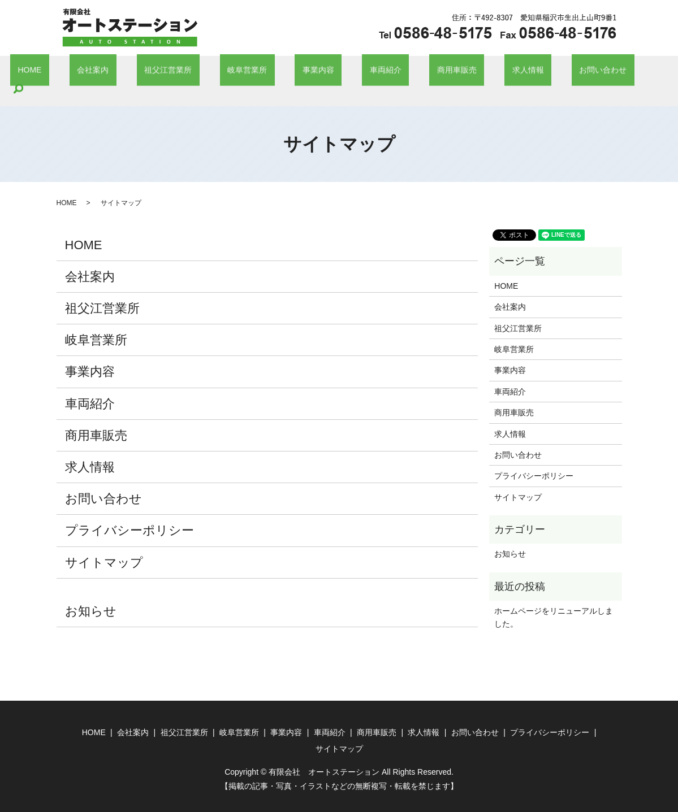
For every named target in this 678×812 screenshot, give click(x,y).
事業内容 (316, 72)
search (592, 72)
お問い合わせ (540, 72)
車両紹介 (368, 72)
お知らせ (90, 594)
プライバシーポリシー (129, 513)
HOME (89, 72)
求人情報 (480, 72)
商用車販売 (424, 72)
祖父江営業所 (197, 72)
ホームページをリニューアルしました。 (553, 600)
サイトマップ (104, 545)
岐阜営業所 (260, 72)
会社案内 (137, 72)
